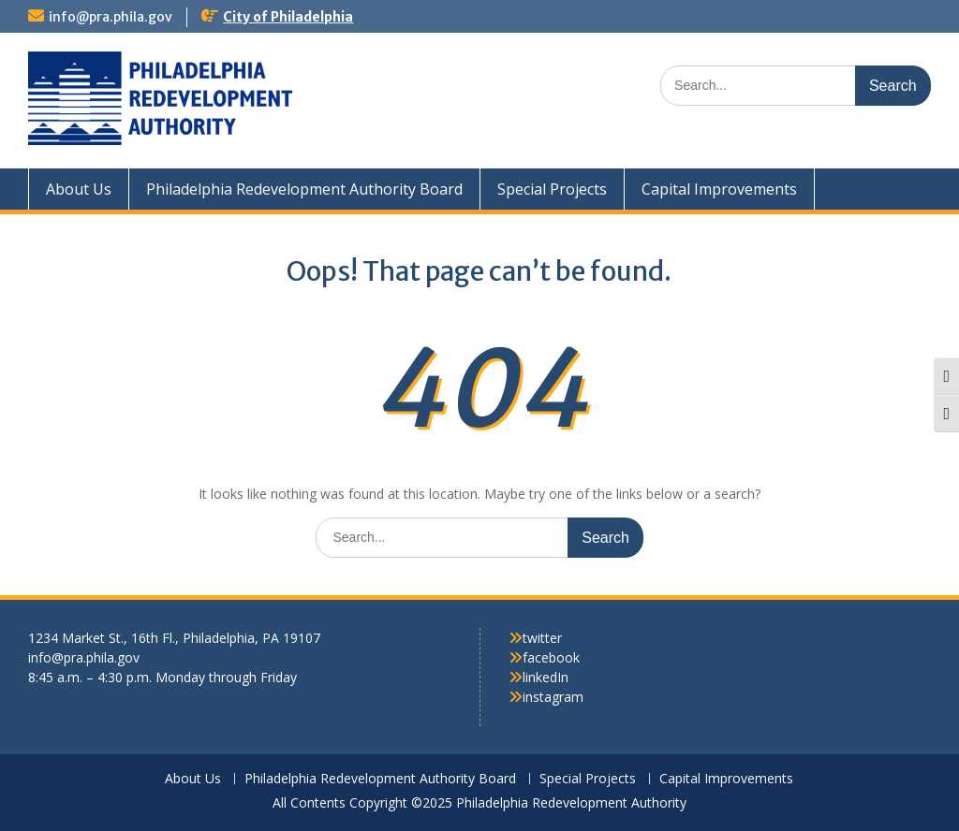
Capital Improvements (719, 189)
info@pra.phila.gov (110, 16)
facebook (551, 657)
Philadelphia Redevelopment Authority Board (304, 189)
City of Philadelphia (288, 16)
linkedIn (545, 677)
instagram (553, 697)
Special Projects (552, 189)
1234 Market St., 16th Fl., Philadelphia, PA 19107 (174, 638)
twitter (542, 638)
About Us (78, 189)
